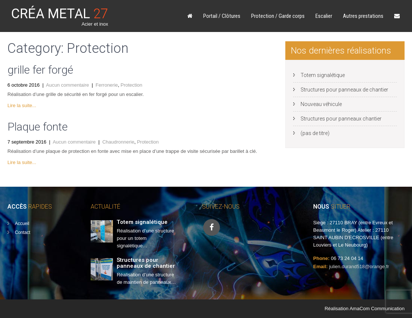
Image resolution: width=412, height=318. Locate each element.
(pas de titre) (315, 133)
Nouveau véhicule (321, 104)
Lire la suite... (21, 105)
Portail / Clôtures (221, 16)
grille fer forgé (40, 69)
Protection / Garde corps (278, 16)
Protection (132, 85)
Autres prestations (363, 16)
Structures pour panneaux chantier (341, 119)
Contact (22, 232)
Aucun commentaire (67, 85)
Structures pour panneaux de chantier (344, 90)
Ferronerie (106, 85)
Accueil (22, 223)
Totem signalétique (323, 75)
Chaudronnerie (118, 142)
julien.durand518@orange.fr (359, 266)
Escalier (323, 16)
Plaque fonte (37, 126)
